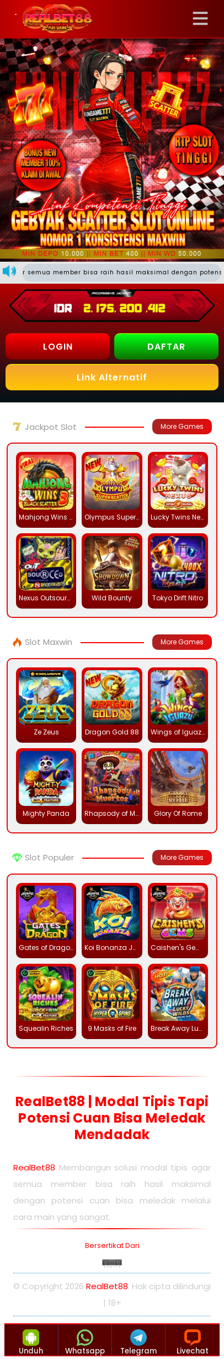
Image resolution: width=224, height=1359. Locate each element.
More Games (182, 426)
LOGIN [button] (58, 346)
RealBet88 (34, 1167)
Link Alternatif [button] (112, 377)
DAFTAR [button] (166, 346)
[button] (204, 18)
